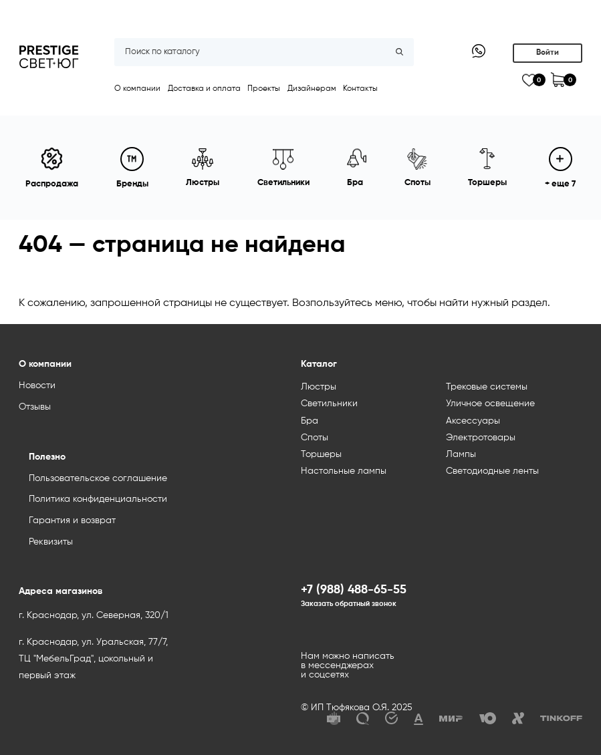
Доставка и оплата (204, 89)
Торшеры (321, 454)
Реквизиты (51, 542)
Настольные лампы (343, 471)
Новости (37, 385)
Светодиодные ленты (492, 471)
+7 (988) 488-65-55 (353, 590)
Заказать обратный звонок (348, 604)
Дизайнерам (311, 89)
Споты (314, 437)
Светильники (329, 403)
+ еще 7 (560, 167)
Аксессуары (473, 421)
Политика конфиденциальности (98, 499)
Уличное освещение (490, 403)
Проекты (263, 89)
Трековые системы (486, 387)
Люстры (318, 387)
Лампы (461, 454)
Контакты (360, 89)
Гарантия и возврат (72, 520)
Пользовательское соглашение (98, 478)
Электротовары (480, 437)
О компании (137, 89)
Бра (309, 421)
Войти (547, 53)
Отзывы (35, 407)
